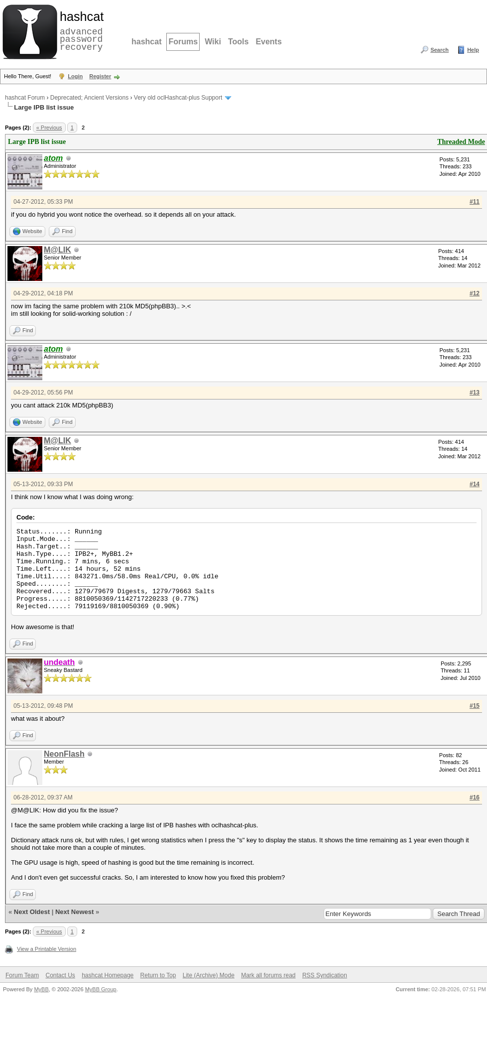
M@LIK (57, 250)
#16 (475, 797)
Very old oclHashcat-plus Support (178, 97)
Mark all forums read (268, 975)
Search (439, 50)
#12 (475, 293)
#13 (475, 392)
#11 (475, 201)
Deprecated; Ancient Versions (89, 97)
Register (100, 76)
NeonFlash (64, 754)
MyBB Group (101, 989)
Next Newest (74, 912)
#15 (475, 705)
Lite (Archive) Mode (209, 975)
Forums (183, 41)
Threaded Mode (461, 141)
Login (75, 76)
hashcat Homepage (107, 975)
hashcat (146, 41)
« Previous (49, 128)
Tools (238, 41)
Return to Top (158, 975)
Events (268, 41)
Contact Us (60, 975)
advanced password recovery (80, 30)
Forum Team (22, 975)
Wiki (213, 41)
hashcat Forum (25, 97)
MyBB (41, 989)
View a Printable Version (46, 949)
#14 (475, 484)
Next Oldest (32, 912)
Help (473, 50)
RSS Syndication (324, 975)
